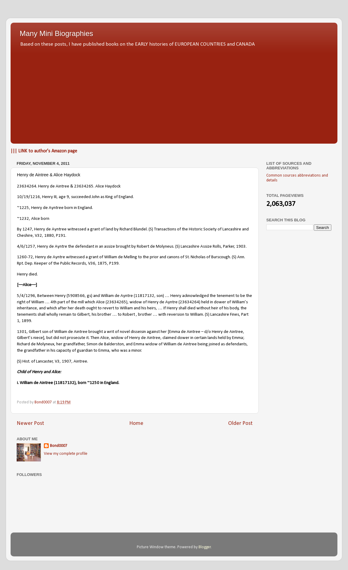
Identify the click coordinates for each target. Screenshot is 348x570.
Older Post (240, 423)
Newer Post (30, 423)
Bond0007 (58, 446)
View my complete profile (65, 454)
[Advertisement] (174, 93)
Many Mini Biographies (56, 33)
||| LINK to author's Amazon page (44, 151)
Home (136, 423)
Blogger (205, 547)
